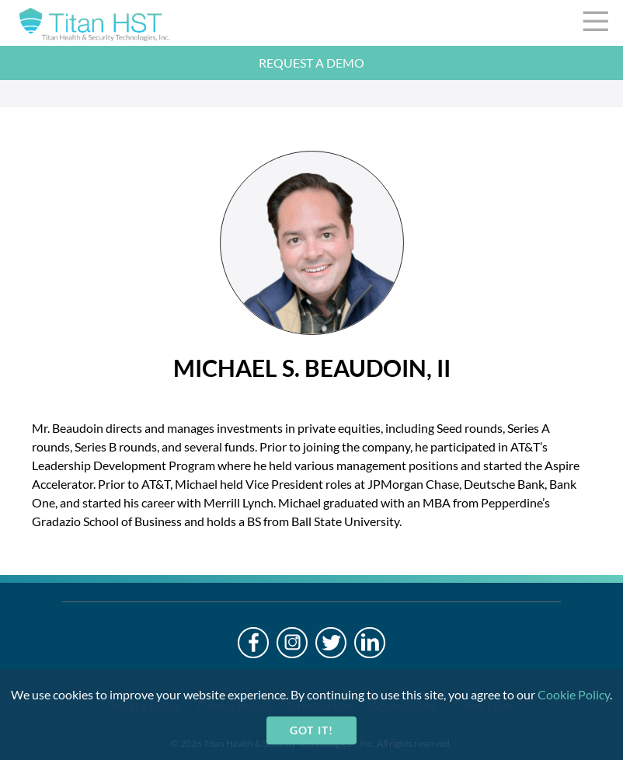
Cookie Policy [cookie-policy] (574, 694)
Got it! (311, 730)
